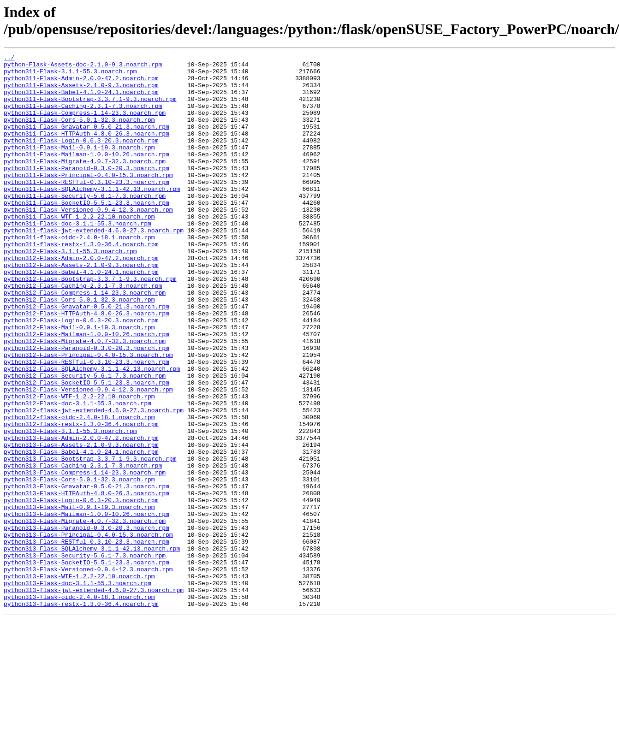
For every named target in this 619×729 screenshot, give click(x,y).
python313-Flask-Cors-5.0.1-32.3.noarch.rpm (79, 565)
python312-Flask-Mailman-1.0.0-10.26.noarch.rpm (86, 390)
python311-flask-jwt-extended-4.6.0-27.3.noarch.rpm (94, 266)
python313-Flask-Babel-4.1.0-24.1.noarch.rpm (81, 531)
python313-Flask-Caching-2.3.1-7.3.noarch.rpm (83, 548)
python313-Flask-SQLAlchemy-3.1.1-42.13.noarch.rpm (92, 648)
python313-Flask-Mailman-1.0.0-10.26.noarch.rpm (86, 606)
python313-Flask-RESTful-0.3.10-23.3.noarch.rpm (86, 639)
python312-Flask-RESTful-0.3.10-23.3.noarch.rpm (86, 424)
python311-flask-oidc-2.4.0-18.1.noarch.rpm (79, 274)
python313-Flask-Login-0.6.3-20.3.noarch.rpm (81, 590)
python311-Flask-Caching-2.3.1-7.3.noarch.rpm (83, 117)
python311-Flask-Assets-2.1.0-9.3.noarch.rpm (81, 92)
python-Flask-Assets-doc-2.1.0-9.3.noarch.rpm (83, 67)
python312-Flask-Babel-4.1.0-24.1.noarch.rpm (81, 316)
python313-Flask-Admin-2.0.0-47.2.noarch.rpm (81, 515)
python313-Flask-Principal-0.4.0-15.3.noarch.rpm (88, 631)
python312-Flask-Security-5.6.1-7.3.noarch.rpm (85, 440)
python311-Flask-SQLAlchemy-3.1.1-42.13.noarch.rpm (92, 216)
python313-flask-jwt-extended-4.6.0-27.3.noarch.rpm (94, 697)
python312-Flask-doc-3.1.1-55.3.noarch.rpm (77, 473)
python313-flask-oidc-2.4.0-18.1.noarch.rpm (79, 706)
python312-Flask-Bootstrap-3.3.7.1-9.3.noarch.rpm (90, 324)
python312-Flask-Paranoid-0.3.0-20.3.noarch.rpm (86, 407)
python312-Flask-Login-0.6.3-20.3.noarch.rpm (81, 374)
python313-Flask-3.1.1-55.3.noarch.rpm (70, 507)
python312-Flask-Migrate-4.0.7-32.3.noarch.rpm (85, 399)
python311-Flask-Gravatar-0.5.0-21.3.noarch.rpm (86, 141)
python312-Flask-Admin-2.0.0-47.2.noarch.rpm (81, 299)
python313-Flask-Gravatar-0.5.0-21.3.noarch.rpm (86, 573)
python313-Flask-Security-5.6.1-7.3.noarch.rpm (85, 656)
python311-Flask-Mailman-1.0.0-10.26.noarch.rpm (86, 175)
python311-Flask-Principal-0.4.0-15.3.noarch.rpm (88, 200)
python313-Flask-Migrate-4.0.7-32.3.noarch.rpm (85, 614)
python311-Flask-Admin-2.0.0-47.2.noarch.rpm (81, 83)
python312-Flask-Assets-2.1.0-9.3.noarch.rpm (81, 307)
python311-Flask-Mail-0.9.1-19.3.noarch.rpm (79, 166)
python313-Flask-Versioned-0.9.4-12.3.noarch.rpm (88, 673)
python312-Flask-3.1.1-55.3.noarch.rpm (70, 291)
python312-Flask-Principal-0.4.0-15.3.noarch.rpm (88, 415)
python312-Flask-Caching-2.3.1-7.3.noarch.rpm (83, 332)
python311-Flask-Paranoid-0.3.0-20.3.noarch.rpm (86, 191)
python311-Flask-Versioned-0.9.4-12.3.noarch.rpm (88, 241)
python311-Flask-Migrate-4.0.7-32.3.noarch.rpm (85, 183)
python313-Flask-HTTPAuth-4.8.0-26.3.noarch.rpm (86, 581)
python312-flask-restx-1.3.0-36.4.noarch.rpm (81, 498)
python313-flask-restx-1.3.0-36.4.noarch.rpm (81, 714)
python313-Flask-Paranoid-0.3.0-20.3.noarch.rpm (86, 623)
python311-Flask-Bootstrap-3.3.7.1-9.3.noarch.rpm (90, 108)
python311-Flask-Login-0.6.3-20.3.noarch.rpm (81, 158)
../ (9, 58)
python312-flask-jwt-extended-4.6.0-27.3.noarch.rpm (94, 482)
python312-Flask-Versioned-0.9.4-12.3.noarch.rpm (88, 457)
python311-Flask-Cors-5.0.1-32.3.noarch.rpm (79, 133)
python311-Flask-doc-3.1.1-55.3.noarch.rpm (77, 258)
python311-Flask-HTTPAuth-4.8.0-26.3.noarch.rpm (86, 150)
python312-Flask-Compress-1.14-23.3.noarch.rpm (85, 341)
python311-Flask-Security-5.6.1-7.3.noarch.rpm (85, 224)
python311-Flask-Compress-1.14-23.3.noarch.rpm (85, 125)
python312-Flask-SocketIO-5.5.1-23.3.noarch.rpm (86, 449)
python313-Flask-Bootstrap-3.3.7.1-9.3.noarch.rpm (90, 540)
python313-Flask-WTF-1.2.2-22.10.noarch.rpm (79, 681)
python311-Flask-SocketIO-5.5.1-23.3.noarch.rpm (86, 233)
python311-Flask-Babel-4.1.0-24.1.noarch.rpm (81, 100)
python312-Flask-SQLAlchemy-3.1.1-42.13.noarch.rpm (92, 432)
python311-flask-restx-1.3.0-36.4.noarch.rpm (81, 283)
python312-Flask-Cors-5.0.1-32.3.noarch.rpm (79, 349)
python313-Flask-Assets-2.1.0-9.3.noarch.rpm (81, 523)
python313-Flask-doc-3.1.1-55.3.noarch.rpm (77, 689)
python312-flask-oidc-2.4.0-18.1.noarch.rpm (79, 490)
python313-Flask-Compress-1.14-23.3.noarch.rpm (85, 556)
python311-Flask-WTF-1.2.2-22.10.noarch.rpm (79, 249)
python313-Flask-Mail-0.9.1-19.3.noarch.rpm (79, 598)
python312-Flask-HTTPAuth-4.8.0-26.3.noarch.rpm (86, 366)
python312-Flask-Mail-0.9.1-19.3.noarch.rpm (79, 382)
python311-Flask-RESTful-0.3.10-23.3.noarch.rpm (86, 208)
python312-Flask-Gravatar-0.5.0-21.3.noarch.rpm (86, 357)
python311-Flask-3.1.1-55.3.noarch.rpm (70, 75)
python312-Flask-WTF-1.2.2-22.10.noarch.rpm (79, 465)
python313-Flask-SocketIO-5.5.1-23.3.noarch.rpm (86, 664)
